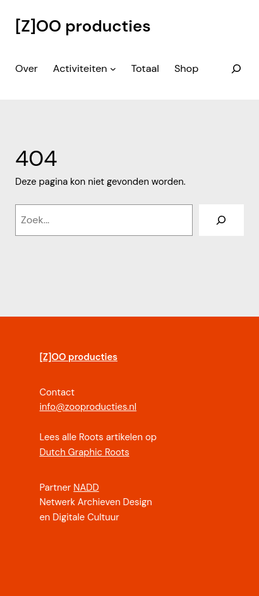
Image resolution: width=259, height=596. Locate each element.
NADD (86, 487)
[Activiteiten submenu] (113, 69)
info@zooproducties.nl (87, 406)
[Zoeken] (221, 220)
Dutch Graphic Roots (84, 452)
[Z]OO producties (83, 26)
